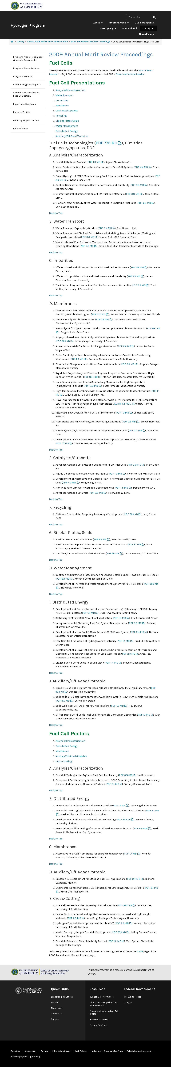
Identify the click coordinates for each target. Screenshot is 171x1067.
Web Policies (81, 1051)
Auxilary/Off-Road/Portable (71, 756)
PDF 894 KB (91, 376)
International (129, 28)
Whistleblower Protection (139, 1051)
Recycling (61, 115)
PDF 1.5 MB (62, 443)
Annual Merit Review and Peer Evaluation (47, 41)
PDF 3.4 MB (105, 228)
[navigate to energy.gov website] (27, 5)
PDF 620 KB (140, 828)
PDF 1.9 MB (88, 612)
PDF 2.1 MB (134, 276)
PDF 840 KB (125, 905)
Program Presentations (26, 68)
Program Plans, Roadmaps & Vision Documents (28, 58)
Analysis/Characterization (70, 90)
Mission (55, 1002)
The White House (132, 996)
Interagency (108, 28)
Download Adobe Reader (130, 74)
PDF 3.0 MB (87, 237)
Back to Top (56, 213)
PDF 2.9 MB (74, 918)
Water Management (67, 125)
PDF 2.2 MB (135, 430)
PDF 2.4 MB (137, 184)
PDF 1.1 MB (123, 640)
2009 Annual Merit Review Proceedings (90, 41)
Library (148, 28)
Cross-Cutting (64, 761)
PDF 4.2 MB (69, 482)
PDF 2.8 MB (91, 385)
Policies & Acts (22, 112)
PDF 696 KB (125, 775)
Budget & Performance (101, 996)
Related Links (20, 128)
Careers (55, 1019)
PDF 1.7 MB (130, 853)
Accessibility (30, 1051)
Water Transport (65, 95)
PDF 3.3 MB (138, 285)
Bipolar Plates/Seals (67, 120)
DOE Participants (144, 22)
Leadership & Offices (62, 996)
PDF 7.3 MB (87, 245)
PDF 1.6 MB (77, 359)
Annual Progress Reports (27, 84)
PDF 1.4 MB (119, 617)
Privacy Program (98, 1025)
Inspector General (98, 1019)
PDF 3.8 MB (132, 193)
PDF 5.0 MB (63, 700)
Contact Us (57, 1013)
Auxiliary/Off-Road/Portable (72, 136)
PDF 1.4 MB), (124, 403)
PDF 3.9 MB (127, 364)
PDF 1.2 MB (135, 623)
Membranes (62, 105)
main (140, 951)
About (98, 22)
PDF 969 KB (63, 341)
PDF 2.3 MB (128, 653)
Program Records (22, 76)
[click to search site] (154, 17)
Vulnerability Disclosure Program (107, 1051)
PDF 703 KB (98, 314)
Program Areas (119, 22)
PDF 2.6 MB (124, 346)
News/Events (146, 34)
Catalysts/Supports (67, 110)
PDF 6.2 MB (144, 202)
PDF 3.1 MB (134, 544)
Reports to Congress (24, 104)
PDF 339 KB (119, 932)
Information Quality (61, 1051)
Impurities (62, 100)
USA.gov (128, 1002)
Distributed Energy (67, 131)
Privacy (44, 1051)
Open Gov (15, 1051)
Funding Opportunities (26, 120)
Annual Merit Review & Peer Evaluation (26, 94)
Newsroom (56, 1008)
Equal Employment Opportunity (25, 1056)
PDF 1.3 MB (94, 161)
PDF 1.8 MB (102, 319)
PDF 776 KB (106, 142)
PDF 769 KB (131, 514)
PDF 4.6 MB (137, 267)
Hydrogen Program (28, 25)
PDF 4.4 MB (141, 167)
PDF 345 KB (124, 819)
